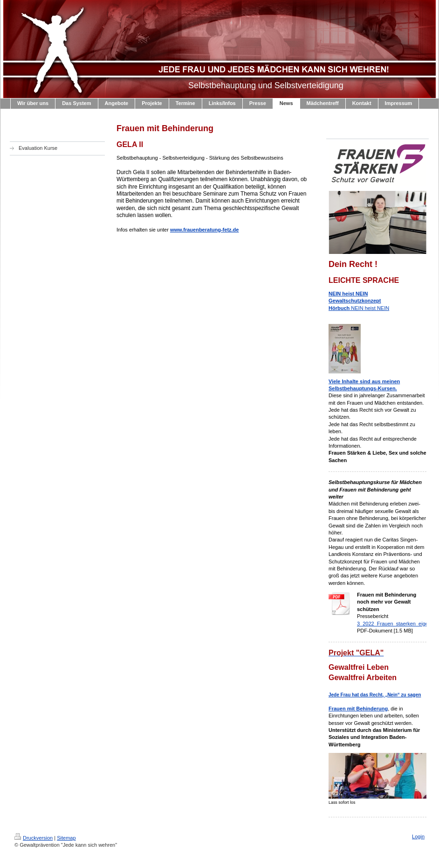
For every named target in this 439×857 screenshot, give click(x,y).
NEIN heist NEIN (359, 301)
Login (418, 836)
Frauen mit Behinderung (358, 708)
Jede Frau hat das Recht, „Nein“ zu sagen (375, 694)
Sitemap (66, 838)
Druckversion (33, 838)
